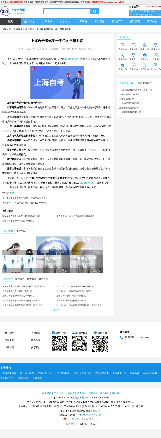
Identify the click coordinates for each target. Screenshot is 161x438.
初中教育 (134, 373)
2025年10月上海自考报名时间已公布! (73, 291)
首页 (10, 21)
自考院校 (47, 21)
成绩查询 (134, 21)
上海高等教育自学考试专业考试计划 (135, 90)
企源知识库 (23, 377)
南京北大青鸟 (7, 377)
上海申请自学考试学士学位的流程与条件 (29, 198)
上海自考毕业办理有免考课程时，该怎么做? (22, 305)
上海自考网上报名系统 (129, 108)
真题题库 (36, 333)
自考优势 (36, 340)
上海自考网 (46, 393)
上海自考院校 (87, 182)
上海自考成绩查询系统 (129, 94)
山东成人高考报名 (82, 373)
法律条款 (37, 377)
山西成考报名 (62, 373)
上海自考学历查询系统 (129, 103)
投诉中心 (70, 424)
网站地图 (116, 393)
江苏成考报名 (102, 373)
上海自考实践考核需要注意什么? (17, 291)
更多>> (57, 310)
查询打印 (117, 21)
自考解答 (82, 21)
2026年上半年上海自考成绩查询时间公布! (75, 286)
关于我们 (36, 347)
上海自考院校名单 (127, 99)
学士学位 (30, 29)
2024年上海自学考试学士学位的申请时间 (29, 203)
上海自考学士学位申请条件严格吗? (18, 221)
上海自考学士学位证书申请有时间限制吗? (75, 216)
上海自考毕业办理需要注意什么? (71, 296)
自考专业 (64, 21)
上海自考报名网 (8, 373)
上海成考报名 (119, 373)
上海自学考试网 (72, 58)
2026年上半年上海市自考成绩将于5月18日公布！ (24, 286)
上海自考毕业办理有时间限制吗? (71, 300)
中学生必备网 (150, 373)
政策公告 (152, 21)
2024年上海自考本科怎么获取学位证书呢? (21, 216)
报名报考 (29, 21)
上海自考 (18, 29)
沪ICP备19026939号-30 (89, 415)
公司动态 (70, 393)
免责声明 (81, 393)
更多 (14, 192)
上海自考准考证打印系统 (130, 112)
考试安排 (99, 21)
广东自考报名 (44, 373)
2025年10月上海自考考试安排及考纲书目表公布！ (79, 305)
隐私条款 (93, 393)
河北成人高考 (27, 373)
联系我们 (104, 393)
